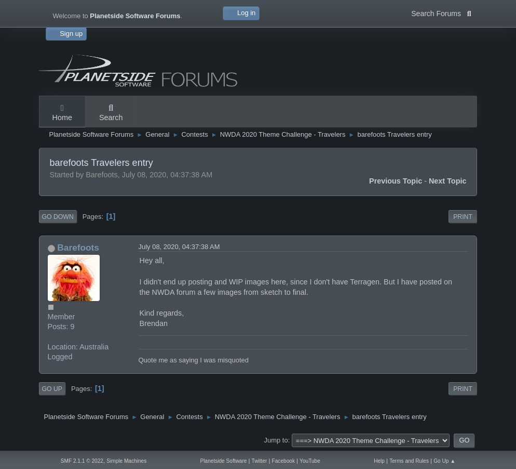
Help (379, 461)
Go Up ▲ (444, 461)
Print (462, 216)
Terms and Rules (409, 461)
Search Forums (441, 12)
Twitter (259, 461)
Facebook (283, 461)
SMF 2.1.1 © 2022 (82, 461)
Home (62, 113)
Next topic (448, 181)
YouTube (310, 461)
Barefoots (78, 247)
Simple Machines (126, 461)
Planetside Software (223, 461)
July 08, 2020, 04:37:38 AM (179, 247)
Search (111, 113)
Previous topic (395, 181)
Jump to (276, 440)
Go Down (58, 216)
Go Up (52, 389)
